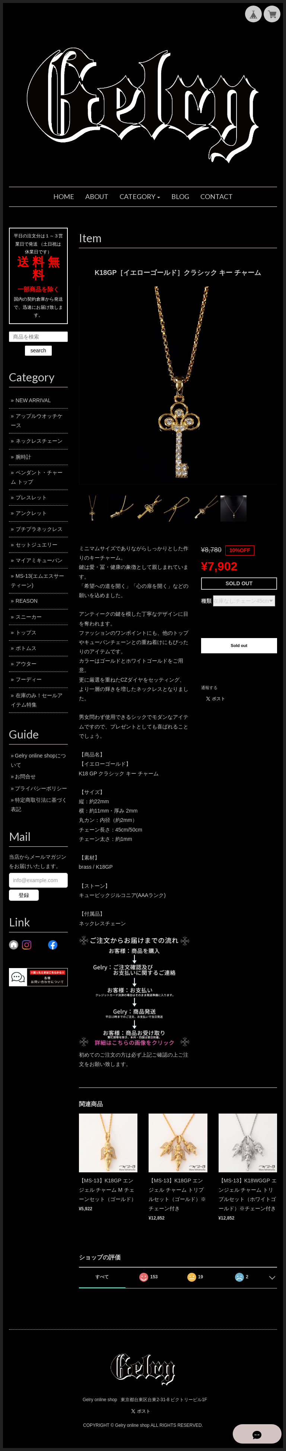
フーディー (29, 679)
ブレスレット (31, 497)
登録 (24, 895)
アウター (26, 664)
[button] (140, 196)
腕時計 (23, 457)
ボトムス (26, 648)
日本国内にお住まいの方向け (239, 669)
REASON (27, 601)
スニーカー (29, 617)
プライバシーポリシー (41, 788)
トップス (26, 632)
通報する (209, 687)
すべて (102, 1276)
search (38, 350)
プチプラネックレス (39, 529)
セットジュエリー (36, 545)
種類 (206, 601)
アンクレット (31, 513)
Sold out (239, 645)
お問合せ (25, 776)
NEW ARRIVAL (33, 400)
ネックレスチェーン (39, 441)
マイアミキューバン (39, 560)
